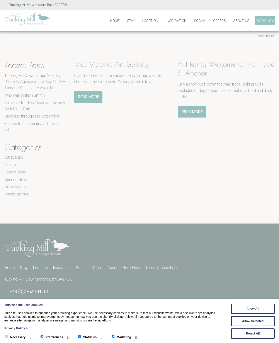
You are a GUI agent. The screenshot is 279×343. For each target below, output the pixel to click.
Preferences (52, 337)
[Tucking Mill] (27, 24)
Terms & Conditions (161, 267)
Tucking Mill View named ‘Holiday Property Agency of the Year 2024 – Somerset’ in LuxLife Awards (34, 81)
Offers (219, 21)
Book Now (266, 21)
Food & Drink (15, 172)
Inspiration (176, 21)
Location (150, 21)
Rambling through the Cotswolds (31, 116)
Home (115, 21)
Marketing (121, 337)
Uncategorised (16, 194)
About (112, 267)
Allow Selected (253, 321)
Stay (131, 21)
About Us (241, 21)
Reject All (253, 333)
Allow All (253, 308)
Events (10, 164)
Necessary (15, 337)
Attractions (13, 157)
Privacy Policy (16, 328)
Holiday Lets (15, 187)
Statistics (87, 337)
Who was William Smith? (25, 95)
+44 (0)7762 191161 (29, 291)
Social (200, 21)
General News (16, 179)
